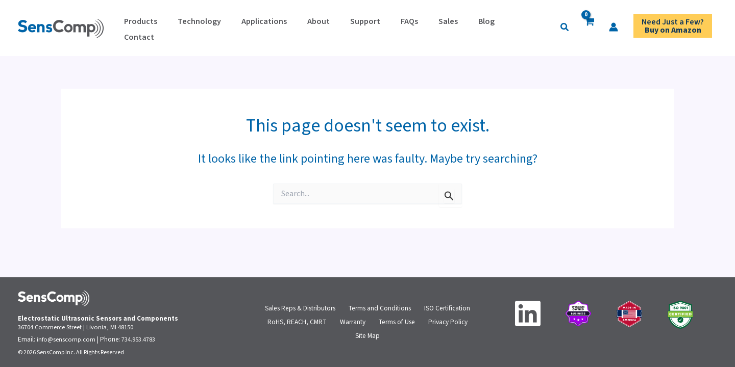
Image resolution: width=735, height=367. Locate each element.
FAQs (353, 26)
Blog (410, 26)
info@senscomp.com (66, 339)
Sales (381, 26)
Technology (184, 26)
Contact (443, 26)
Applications (238, 26)
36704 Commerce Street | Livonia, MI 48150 (76, 327)
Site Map (367, 339)
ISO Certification (448, 305)
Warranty (352, 322)
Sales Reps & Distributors (301, 305)
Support (319, 26)
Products (135, 26)
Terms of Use (394, 322)
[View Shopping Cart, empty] (502, 28)
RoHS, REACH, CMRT (299, 322)
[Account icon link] (526, 27)
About (283, 26)
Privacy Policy (445, 322)
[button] (478, 28)
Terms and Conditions (381, 305)
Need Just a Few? (673, 28)
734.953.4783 (139, 339)
